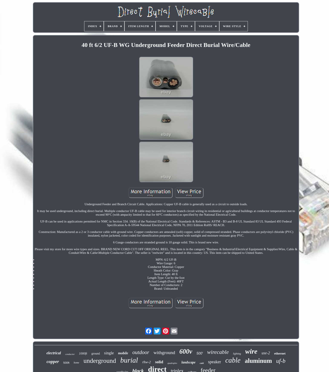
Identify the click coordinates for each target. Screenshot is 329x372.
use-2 (266, 353)
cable (232, 360)
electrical (53, 353)
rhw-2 (146, 362)
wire (251, 351)
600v (185, 351)
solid (159, 362)
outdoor (140, 352)
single (109, 353)
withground (164, 352)
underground (100, 360)
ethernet (280, 353)
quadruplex (172, 363)
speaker (214, 361)
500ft (66, 362)
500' (199, 353)
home (76, 362)
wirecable (218, 352)
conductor (70, 354)
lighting (237, 353)
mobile (123, 353)
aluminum (258, 360)
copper (52, 361)
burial (129, 360)
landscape (188, 362)
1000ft (83, 353)
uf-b (281, 361)
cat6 (202, 363)
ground (95, 353)
